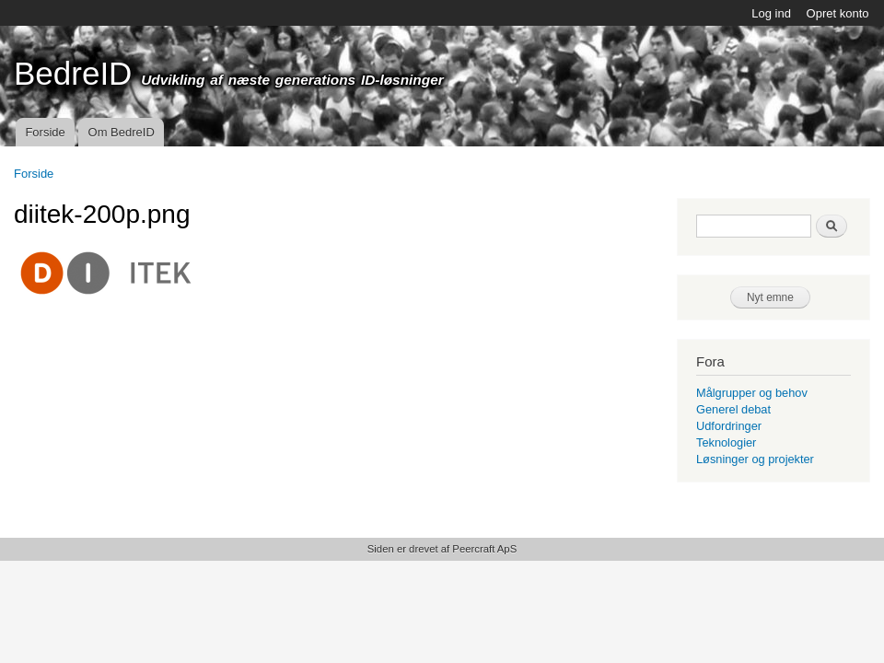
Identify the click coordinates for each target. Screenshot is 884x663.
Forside (44, 132)
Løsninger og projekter (755, 459)
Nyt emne (770, 297)
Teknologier (726, 442)
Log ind (771, 13)
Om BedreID (121, 132)
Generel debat (733, 409)
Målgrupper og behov (752, 393)
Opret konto (838, 13)
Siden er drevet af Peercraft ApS (442, 548)
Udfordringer (729, 426)
